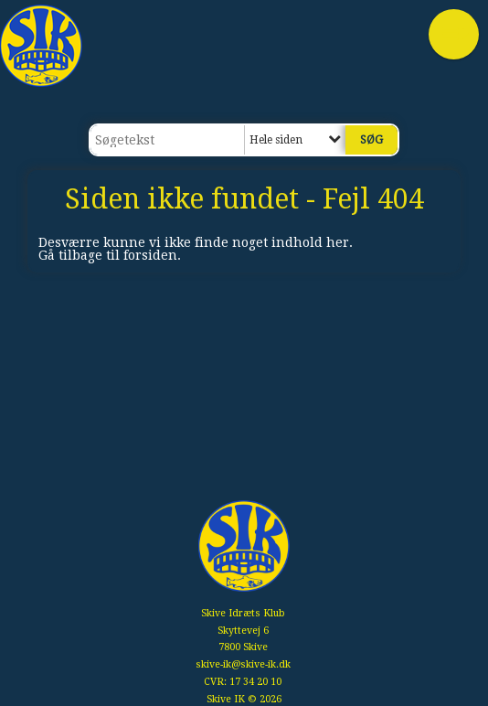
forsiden (150, 255)
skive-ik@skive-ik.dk (243, 664)
